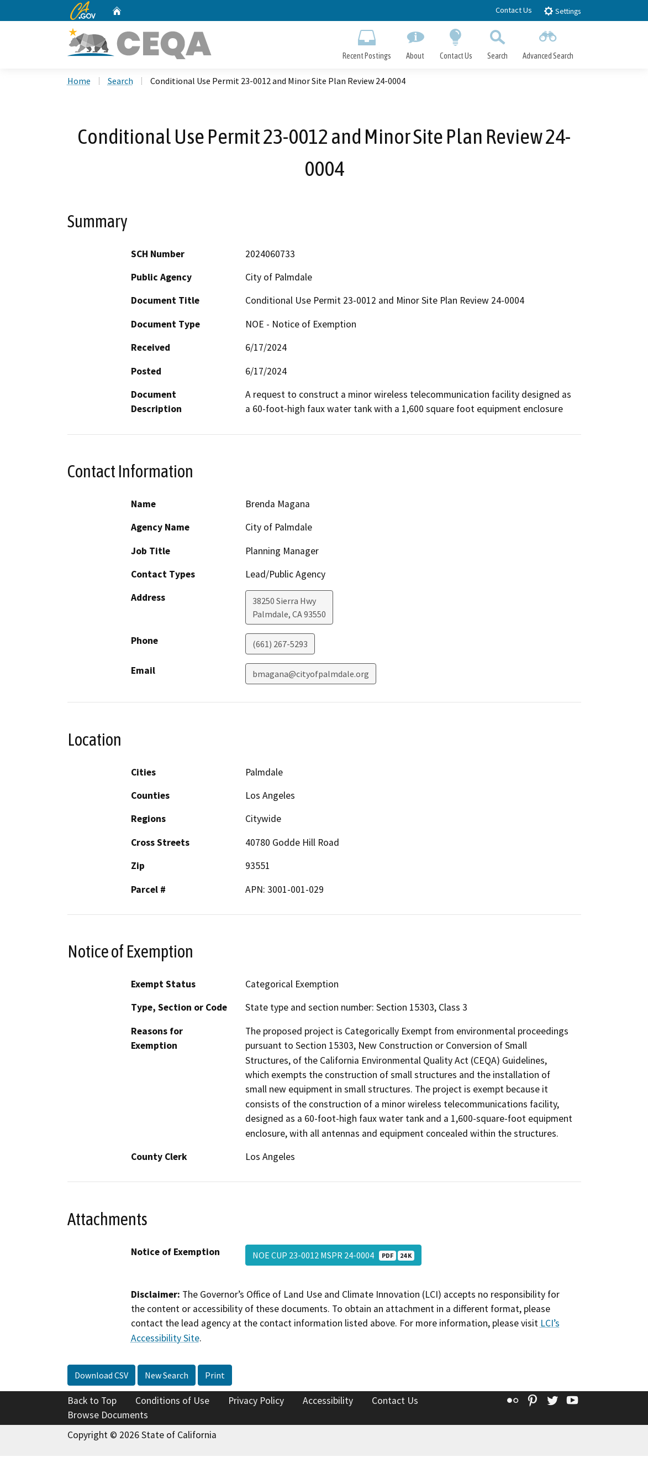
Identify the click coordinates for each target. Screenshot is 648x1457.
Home (79, 82)
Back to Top (92, 1402)
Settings (562, 11)
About (415, 42)
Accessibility (328, 1402)
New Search (166, 1376)
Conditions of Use (172, 1402)
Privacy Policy (256, 1402)
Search (497, 42)
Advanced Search (548, 42)
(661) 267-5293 (280, 645)
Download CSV (101, 1376)
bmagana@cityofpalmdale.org (310, 675)
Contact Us (514, 10)
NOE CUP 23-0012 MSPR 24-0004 (333, 1256)
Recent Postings (367, 42)
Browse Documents (107, 1416)
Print (215, 1376)
